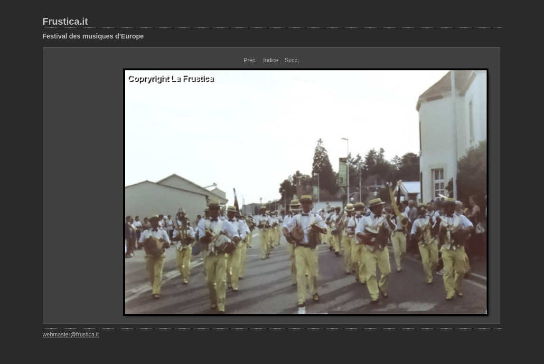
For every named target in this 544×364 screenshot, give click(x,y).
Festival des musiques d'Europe (93, 36)
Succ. (292, 60)
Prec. (250, 60)
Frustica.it (65, 21)
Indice (270, 60)
